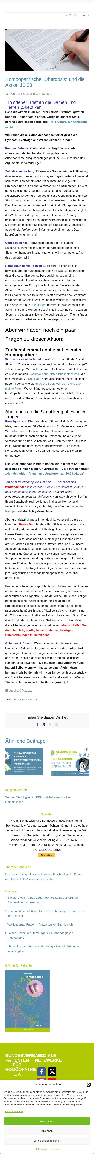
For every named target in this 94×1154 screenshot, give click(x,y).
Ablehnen (47, 1130)
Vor (83, 15)
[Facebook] (41, 1071)
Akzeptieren (47, 1121)
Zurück (73, 15)
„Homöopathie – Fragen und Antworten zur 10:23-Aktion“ (45, 473)
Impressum (54, 1149)
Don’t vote (34, 378)
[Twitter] (52, 1071)
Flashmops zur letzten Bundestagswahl (54, 373)
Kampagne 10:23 (29, 699)
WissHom (40, 304)
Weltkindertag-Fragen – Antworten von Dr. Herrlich (40, 924)
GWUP (15, 699)
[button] (88, 1084)
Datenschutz (41, 1149)
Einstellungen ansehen (47, 1140)
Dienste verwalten (14, 1111)
